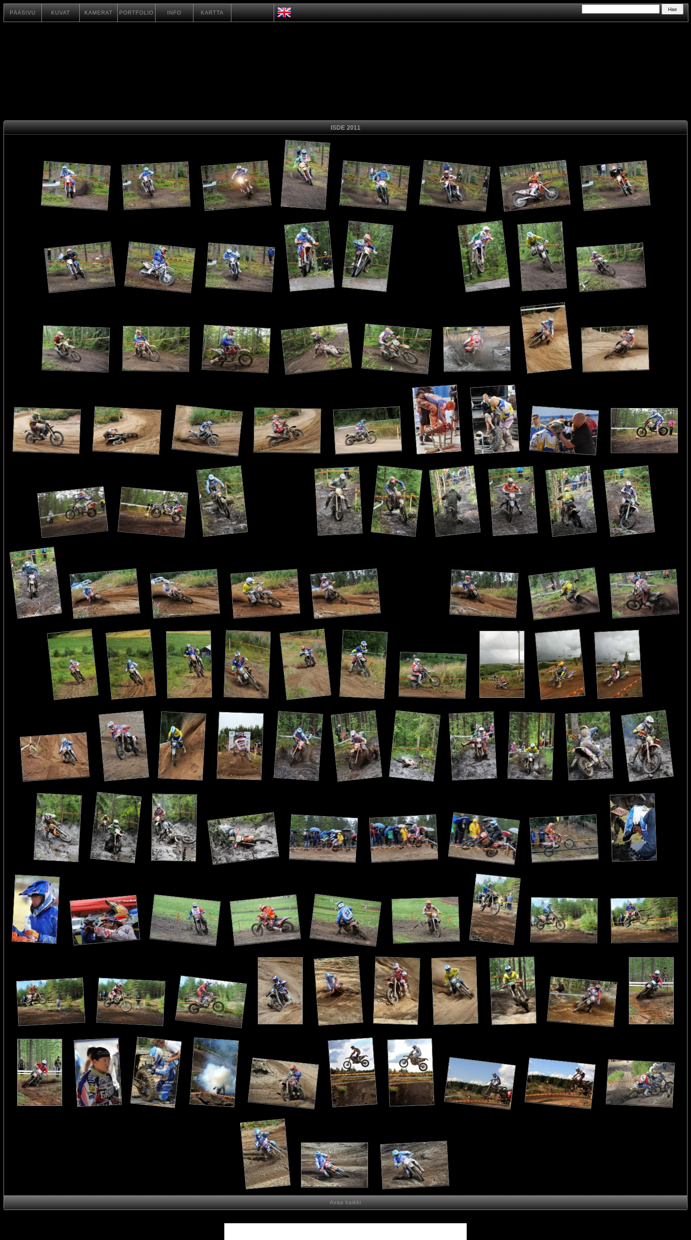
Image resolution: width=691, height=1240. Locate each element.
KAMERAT (98, 13)
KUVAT (60, 13)
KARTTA (212, 13)
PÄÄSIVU (23, 13)
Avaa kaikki (345, 1202)
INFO (174, 13)
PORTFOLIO (136, 13)
